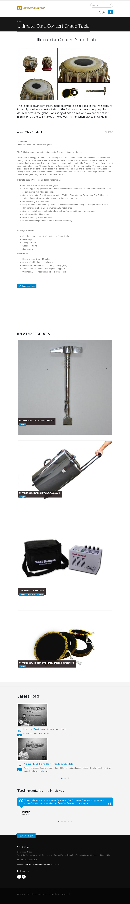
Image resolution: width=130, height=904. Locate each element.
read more (44, 733)
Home (19, 21)
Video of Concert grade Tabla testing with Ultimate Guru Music (37, 311)
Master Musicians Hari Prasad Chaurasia (48, 763)
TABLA (110, 132)
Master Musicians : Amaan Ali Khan (44, 729)
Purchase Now (27, 286)
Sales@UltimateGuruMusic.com (37, 864)
